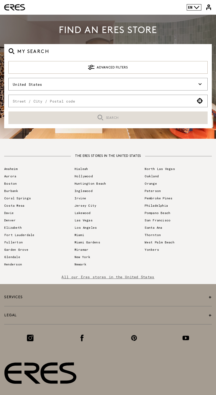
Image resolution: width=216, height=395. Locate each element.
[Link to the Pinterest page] (134, 338)
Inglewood (84, 191)
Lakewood (83, 213)
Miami (79, 235)
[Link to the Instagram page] (30, 338)
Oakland (152, 176)
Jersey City (85, 205)
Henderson (13, 264)
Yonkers (152, 249)
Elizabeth (13, 227)
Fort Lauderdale (19, 235)
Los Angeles (86, 227)
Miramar (82, 249)
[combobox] (100, 101)
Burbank (11, 191)
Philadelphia (156, 205)
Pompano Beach (157, 213)
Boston (10, 183)
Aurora (10, 176)
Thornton (153, 235)
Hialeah (81, 168)
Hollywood (84, 176)
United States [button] (108, 84)
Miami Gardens (87, 242)
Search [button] (108, 118)
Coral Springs (17, 198)
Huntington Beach (90, 183)
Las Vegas (84, 220)
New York (82, 257)
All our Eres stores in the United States (107, 277)
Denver (10, 220)
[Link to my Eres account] (209, 7)
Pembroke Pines (158, 198)
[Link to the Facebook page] (82, 338)
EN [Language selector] (194, 7)
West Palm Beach (159, 242)
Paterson (153, 191)
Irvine (80, 198)
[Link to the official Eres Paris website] (14, 7)
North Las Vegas (160, 168)
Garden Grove (16, 249)
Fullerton (13, 242)
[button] (199, 101)
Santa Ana (153, 227)
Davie (9, 213)
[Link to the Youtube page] (186, 338)
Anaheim (11, 168)
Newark (80, 264)
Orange (151, 183)
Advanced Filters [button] (108, 67)
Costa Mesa (14, 205)
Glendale (12, 257)
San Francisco (157, 220)
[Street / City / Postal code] (100, 101)
